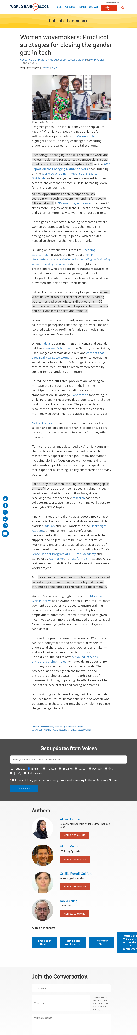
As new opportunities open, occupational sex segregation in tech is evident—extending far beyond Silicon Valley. (69, 198)
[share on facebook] (5, 505)
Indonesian (35, 773)
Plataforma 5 (78, 559)
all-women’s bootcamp (58, 348)
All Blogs (70, 7)
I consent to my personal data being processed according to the (66, 780)
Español (45, 67)
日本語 (18, 773)
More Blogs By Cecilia (75, 886)
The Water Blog (101, 942)
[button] (122, 7)
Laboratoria (80, 395)
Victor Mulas (49, 60)
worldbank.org (115, 2)
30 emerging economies (75, 203)
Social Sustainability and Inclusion (50, 729)
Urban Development (81, 729)
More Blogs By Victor (75, 859)
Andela (45, 343)
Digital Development (42, 726)
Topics (82, 7)
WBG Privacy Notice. (105, 780)
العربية (54, 67)
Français (51, 768)
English (35, 67)
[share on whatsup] (5, 525)
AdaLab (49, 526)
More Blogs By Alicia (74, 835)
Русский (97, 768)
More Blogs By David (74, 913)
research (79, 498)
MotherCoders (42, 423)
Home (58, 7)
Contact (93, 7)
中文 (111, 768)
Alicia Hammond (30, 60)
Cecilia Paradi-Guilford (72, 60)
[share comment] (5, 533)
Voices (81, 21)
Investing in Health (44, 942)
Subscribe (24, 788)
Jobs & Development (74, 726)
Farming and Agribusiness (72, 942)
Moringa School (87, 136)
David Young (97, 60)
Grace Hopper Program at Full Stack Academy (64, 554)
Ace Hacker (56, 559)
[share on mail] (5, 498)
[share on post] (5, 512)
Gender (59, 726)
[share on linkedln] (5, 519)
